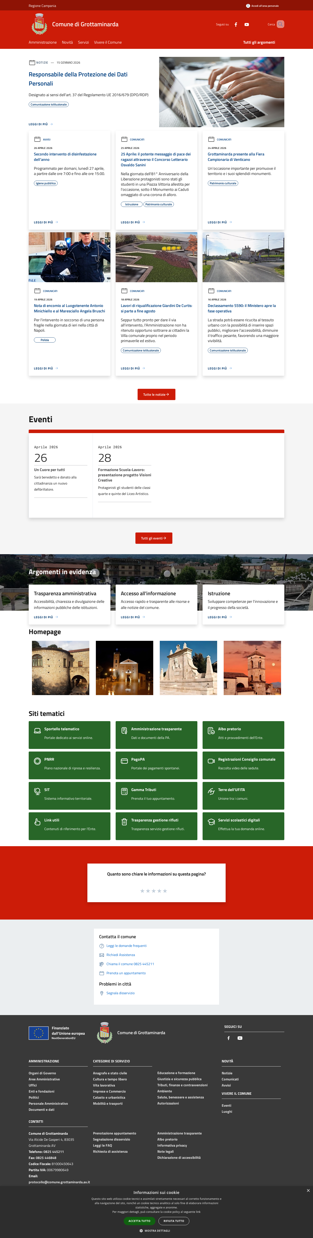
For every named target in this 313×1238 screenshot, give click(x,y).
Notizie (42, 62)
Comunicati (132, 139)
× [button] (308, 1190)
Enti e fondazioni (41, 1091)
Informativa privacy (172, 1145)
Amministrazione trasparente (179, 1133)
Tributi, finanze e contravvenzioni (182, 1085)
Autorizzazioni (168, 1103)
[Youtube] (240, 24)
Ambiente (164, 1091)
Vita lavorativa (104, 1085)
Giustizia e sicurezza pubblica (179, 1078)
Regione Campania (42, 5)
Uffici (33, 1085)
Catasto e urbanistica (109, 1097)
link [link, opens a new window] (198, 1212)
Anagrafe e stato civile (110, 1073)
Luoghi (227, 1111)
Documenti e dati (41, 1109)
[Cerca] (279, 24)
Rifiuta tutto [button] (174, 1221)
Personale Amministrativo (48, 1103)
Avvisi (42, 139)
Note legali (165, 1151)
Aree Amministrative (44, 1079)
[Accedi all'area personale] (262, 6)
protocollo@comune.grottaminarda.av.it (59, 1182)
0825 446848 (46, 1157)
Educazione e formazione (176, 1072)
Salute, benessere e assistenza (180, 1097)
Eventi (226, 1105)
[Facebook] (229, 24)
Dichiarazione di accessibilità (179, 1157)
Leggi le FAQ (102, 1145)
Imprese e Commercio (109, 1091)
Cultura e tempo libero (110, 1079)
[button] (156, 1230)
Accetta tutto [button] (139, 1221)
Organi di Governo (42, 1073)
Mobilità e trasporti (108, 1103)
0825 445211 (53, 1151)
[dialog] (156, 1212)
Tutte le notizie (156, 394)
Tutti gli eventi (154, 538)
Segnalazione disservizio (111, 1139)
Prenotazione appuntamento (114, 1133)
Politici (34, 1097)
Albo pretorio (167, 1139)
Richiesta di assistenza (110, 1151)
